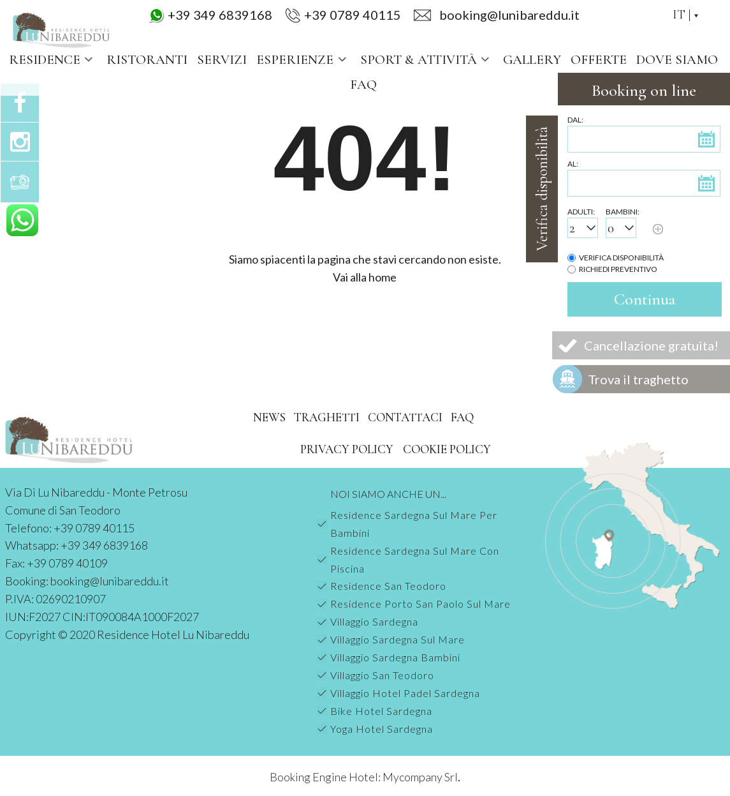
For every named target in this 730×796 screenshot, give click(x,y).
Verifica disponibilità (621, 257)
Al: (572, 164)
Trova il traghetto (638, 379)
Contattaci (405, 417)
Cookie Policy (447, 449)
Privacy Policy (346, 449)
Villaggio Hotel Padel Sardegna (405, 693)
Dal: (575, 119)
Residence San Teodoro (388, 586)
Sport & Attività (426, 60)
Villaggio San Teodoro (382, 675)
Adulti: (581, 211)
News (269, 417)
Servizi (222, 60)
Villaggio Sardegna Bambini (395, 657)
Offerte (599, 60)
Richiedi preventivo (618, 269)
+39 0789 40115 (352, 14)
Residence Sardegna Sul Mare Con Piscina (414, 559)
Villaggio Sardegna (374, 621)
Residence (53, 60)
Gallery (532, 60)
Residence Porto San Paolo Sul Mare (420, 603)
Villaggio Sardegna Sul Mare (397, 639)
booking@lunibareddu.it (109, 581)
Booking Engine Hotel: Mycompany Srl (364, 777)
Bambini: (622, 211)
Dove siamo (677, 60)
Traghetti (327, 417)
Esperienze (303, 60)
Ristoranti (146, 60)
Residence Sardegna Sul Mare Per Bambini (413, 524)
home (383, 277)
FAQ (363, 85)
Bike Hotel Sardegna (381, 711)
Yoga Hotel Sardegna (381, 729)
